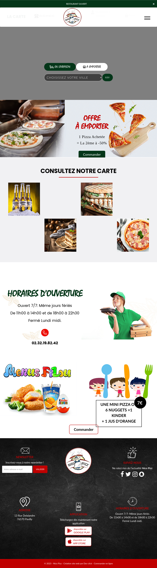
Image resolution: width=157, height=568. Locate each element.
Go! (107, 77)
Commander (92, 154)
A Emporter (92, 67)
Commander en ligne (103, 563)
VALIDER (40, 469)
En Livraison (60, 67)
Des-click (88, 563)
